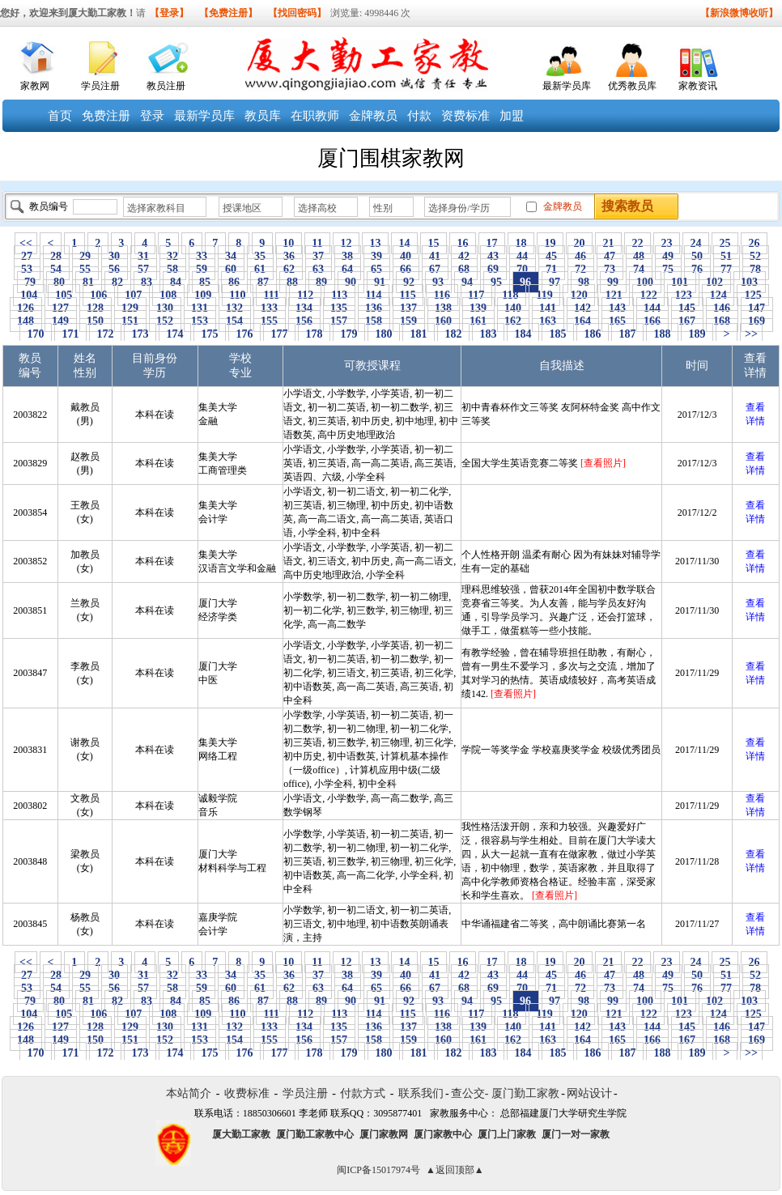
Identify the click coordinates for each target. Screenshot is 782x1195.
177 (279, 334)
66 (405, 269)
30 (114, 256)
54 (56, 269)
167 (687, 321)
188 (662, 334)
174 (175, 334)
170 (35, 334)
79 (30, 282)
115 (408, 295)
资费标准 (465, 115)
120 (578, 295)
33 (201, 256)
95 (496, 282)
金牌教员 (373, 115)
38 (347, 256)
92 (409, 282)
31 (143, 256)
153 (200, 321)
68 (464, 269)
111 (271, 295)
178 (314, 334)
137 (408, 308)
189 (697, 334)
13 (375, 243)
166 (652, 321)
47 (609, 256)
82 (117, 282)
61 (260, 269)
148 (26, 321)
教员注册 (166, 85)
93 (438, 282)
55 (85, 269)
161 (478, 321)
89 (321, 282)
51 (726, 256)
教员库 (262, 115)
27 (27, 256)
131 (200, 308)
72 (580, 269)
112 (305, 295)
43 (493, 256)
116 (442, 295)
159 (408, 321)
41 (435, 256)
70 (522, 269)
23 (666, 243)
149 (60, 321)
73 (609, 269)
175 (209, 334)
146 (722, 308)
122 (648, 295)
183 (488, 334)
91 (380, 282)
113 (340, 295)
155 (269, 321)
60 (231, 269)
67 (435, 269)
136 (374, 308)
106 (98, 295)
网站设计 (589, 1093)
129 (130, 308)
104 (29, 295)
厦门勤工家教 (525, 1093)
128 (95, 308)
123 (683, 295)
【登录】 (169, 13)
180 (383, 334)
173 (140, 334)
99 (613, 282)
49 (668, 256)
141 (548, 308)
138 (443, 308)
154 (234, 321)
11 (317, 243)
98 (584, 282)
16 (462, 243)
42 (464, 256)
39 (376, 256)
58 (172, 269)
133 (269, 308)
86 (234, 282)
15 (433, 243)
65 (376, 269)
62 (289, 269)
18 (520, 243)
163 (548, 321)
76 (697, 269)
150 (95, 321)
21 (608, 243)
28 (56, 256)
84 (176, 282)
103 (749, 282)
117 (476, 295)
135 (339, 308)
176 (244, 334)
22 (637, 243)
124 (718, 295)
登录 (152, 115)
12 (346, 243)
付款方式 (362, 1093)
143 (617, 308)
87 (263, 282)
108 (168, 295)
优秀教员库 (632, 85)
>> (751, 334)
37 (318, 256)
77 (726, 269)
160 (443, 321)
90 (350, 282)
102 (714, 282)
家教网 (34, 85)
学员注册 (100, 85)
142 (583, 308)
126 (26, 308)
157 (339, 321)
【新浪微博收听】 (739, 13)
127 (60, 308)
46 (580, 256)
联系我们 (421, 1093)
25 (724, 243)
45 (551, 256)
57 (143, 269)
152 (165, 321)
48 (639, 256)
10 (288, 243)
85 (205, 282)
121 (613, 295)
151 (130, 321)
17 (491, 243)
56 (114, 269)
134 (304, 308)
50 (697, 256)
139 (478, 308)
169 (757, 321)
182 (453, 334)
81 (88, 282)
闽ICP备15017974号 (378, 1170)
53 (27, 269)
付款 (419, 115)
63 (318, 269)
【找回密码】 (297, 13)
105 (64, 295)
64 (347, 269)
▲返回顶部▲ (455, 1170)
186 (592, 334)
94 (467, 282)
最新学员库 (566, 85)
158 (374, 321)
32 (172, 256)
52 (755, 256)
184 (523, 334)
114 (374, 295)
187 (627, 334)
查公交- (470, 1093)
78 (755, 269)
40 (405, 256)
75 (668, 269)
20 (579, 243)
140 (513, 308)
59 (201, 269)
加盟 (511, 115)
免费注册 (106, 115)
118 (510, 295)
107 (133, 295)
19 (550, 243)
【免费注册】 (228, 13)
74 (639, 269)
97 (554, 282)
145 (687, 308)
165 (617, 321)
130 (165, 308)
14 (404, 243)
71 (551, 269)
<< (25, 243)
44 (522, 256)
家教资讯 (697, 85)
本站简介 (188, 1093)
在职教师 (315, 115)
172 (105, 334)
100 (645, 282)
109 (203, 295)
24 (695, 243)
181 (418, 334)
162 (513, 321)
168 (722, 321)
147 (757, 308)
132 (234, 308)
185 (557, 334)
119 (544, 295)
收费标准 (247, 1093)
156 (304, 321)
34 (231, 256)
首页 (60, 115)
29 (85, 256)
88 (292, 282)
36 (289, 256)
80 (59, 282)
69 (493, 269)
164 (583, 321)
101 (680, 282)
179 (349, 334)
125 (753, 295)
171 (70, 334)
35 (260, 256)
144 (652, 308)
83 (146, 282)
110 (238, 295)
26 (754, 243)
